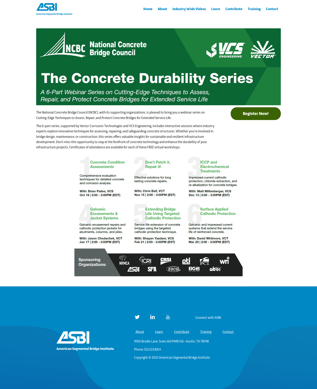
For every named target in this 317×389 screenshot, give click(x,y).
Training (205, 331)
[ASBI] (54, 9)
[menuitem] (148, 9)
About (139, 331)
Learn (159, 331)
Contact (228, 331)
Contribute (181, 331)
